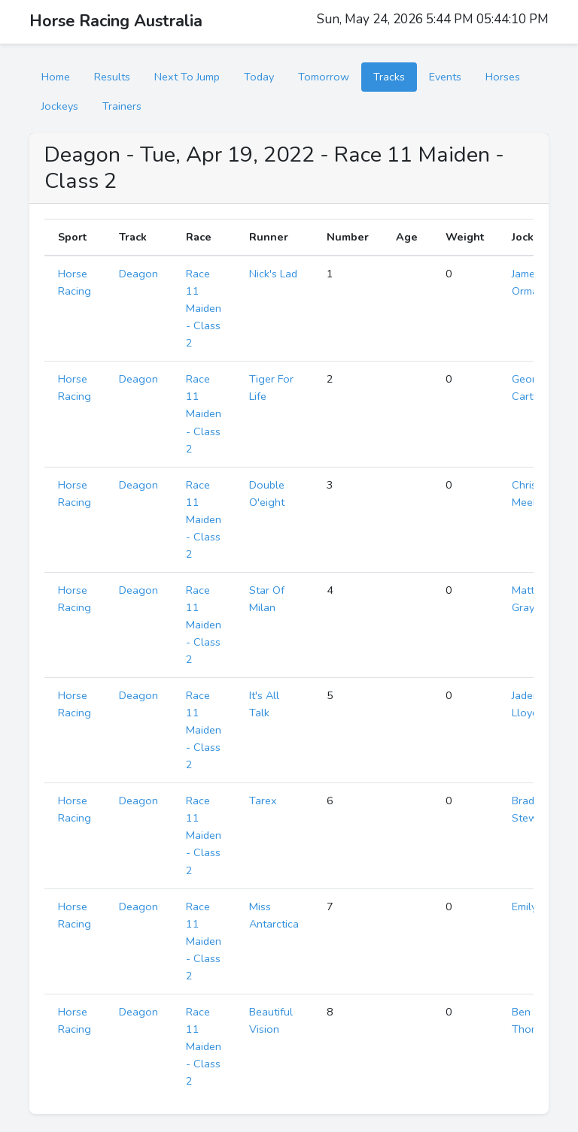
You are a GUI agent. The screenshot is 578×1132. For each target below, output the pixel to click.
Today (259, 76)
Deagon (138, 273)
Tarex (263, 800)
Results (112, 76)
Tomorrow (323, 76)
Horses (502, 76)
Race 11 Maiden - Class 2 (203, 308)
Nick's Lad (273, 273)
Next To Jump (187, 76)
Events (445, 76)
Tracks (389, 76)
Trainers (121, 106)
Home (55, 76)
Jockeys (59, 106)
